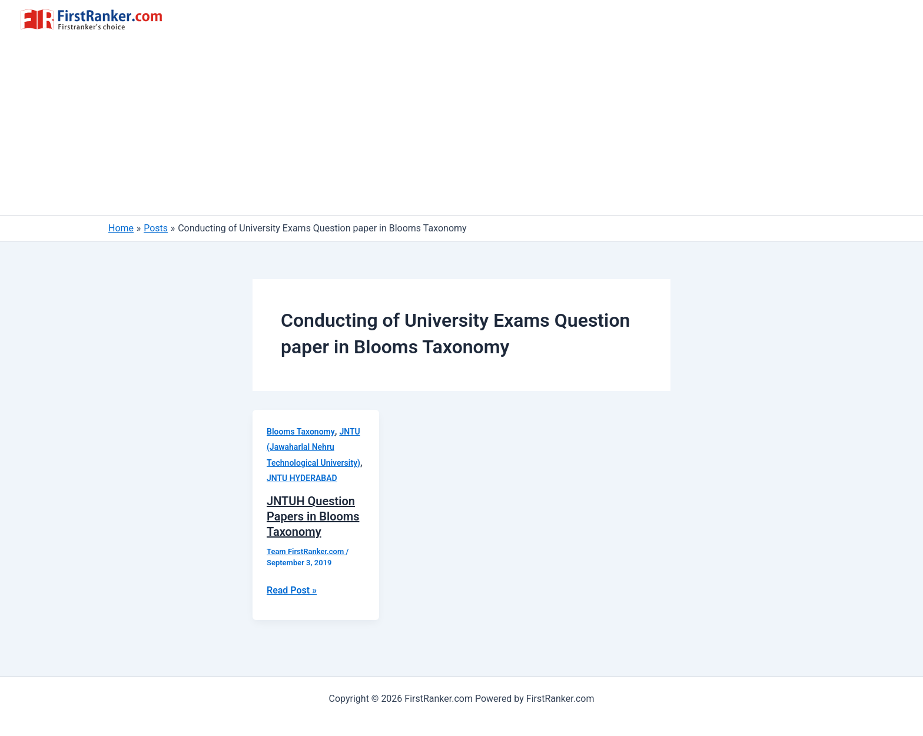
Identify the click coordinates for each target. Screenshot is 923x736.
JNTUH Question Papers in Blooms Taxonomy (313, 516)
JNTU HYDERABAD (302, 478)
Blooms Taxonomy (301, 431)
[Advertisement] (461, 127)
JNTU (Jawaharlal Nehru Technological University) (313, 447)
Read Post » (292, 590)
